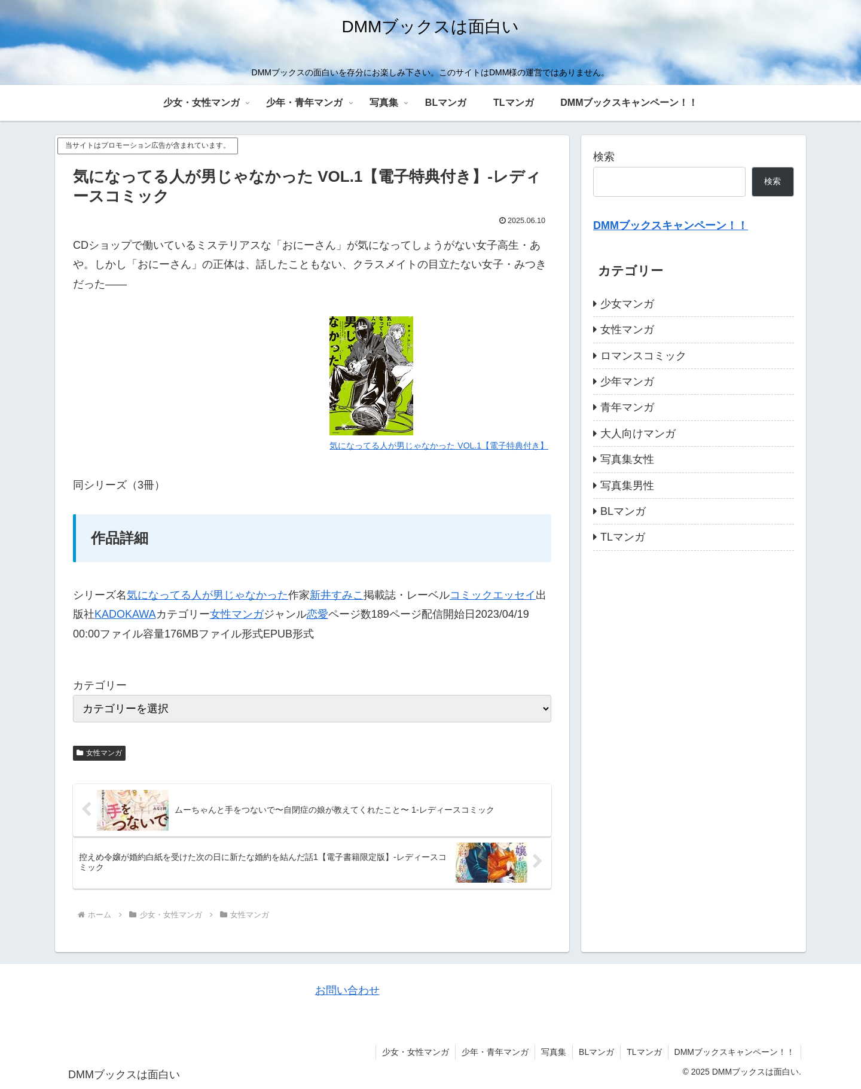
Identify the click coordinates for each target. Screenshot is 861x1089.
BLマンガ (596, 1052)
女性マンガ (237, 614)
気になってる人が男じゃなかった (207, 595)
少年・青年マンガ (495, 1052)
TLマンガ (644, 1052)
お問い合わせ (347, 990)
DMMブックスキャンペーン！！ (734, 1052)
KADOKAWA (125, 614)
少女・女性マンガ (415, 1052)
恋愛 (317, 614)
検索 (604, 157)
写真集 (553, 1052)
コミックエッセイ (493, 595)
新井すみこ (337, 595)
